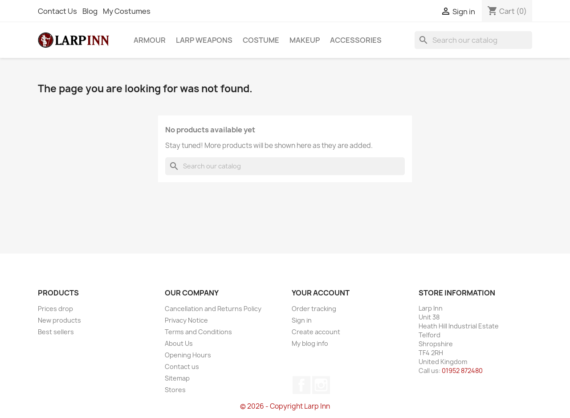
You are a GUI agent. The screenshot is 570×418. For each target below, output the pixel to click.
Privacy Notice (186, 320)
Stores (175, 389)
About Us (179, 343)
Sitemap (177, 378)
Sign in (302, 320)
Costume (261, 40)
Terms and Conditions (198, 332)
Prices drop (55, 308)
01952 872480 (462, 370)
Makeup (304, 40)
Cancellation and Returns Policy (213, 308)
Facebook (301, 385)
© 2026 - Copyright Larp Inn (285, 406)
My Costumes (127, 11)
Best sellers (56, 332)
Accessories (356, 40)
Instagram (321, 385)
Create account (316, 332)
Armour (150, 40)
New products (59, 320)
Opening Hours (188, 355)
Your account (321, 293)
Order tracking (314, 308)
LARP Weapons (204, 40)
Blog (90, 11)
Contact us (182, 366)
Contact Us (57, 11)
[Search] (473, 40)
